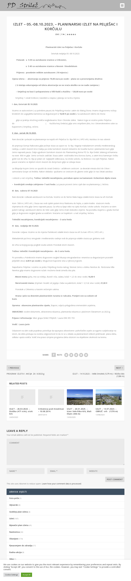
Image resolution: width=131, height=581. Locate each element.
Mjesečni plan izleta (18, 525)
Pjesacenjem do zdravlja (20, 545)
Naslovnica (14, 532)
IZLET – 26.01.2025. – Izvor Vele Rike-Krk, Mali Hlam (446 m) (79, 411)
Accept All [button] (26, 574)
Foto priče (14, 498)
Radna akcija (15, 552)
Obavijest (13, 538)
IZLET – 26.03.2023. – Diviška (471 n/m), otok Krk (21, 411)
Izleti (57, 34)
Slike (11, 559)
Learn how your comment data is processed (61, 483)
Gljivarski (13, 505)
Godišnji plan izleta (18, 511)
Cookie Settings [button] (11, 574)
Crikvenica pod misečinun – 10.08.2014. (51, 410)
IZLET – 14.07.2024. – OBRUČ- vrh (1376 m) (107, 410)
